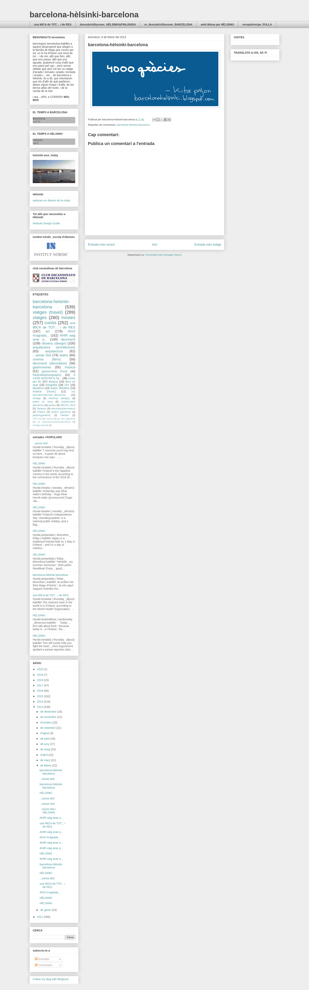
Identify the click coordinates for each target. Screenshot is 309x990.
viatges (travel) (48, 312)
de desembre (48, 711)
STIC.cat (37, 418)
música (70, 367)
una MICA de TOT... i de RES (51, 595)
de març (45, 760)
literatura (38, 388)
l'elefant (64, 415)
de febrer (46, 765)
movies (68, 317)
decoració (68, 339)
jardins (52, 405)
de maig (45, 749)
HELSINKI (39, 483)
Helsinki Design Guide (46, 223)
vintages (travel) (40, 425)
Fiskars (41, 412)
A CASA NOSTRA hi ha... (54, 376)
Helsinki (37, 140)
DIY (66, 384)
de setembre (48, 727)
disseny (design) (54, 343)
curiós (50, 322)
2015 (40, 696)
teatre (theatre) (60, 388)
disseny (53, 381)
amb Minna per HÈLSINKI (217, 24)
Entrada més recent (101, 244)
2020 (40, 669)
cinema (49, 418)
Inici (154, 244)
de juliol (45, 738)
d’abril (44, 754)
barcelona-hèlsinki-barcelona (84, 14)
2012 (40, 916)
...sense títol (42, 355)
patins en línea (43, 401)
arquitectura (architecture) (54, 347)
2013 (40, 706)
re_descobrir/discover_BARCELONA (168, 24)
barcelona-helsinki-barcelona (133, 124)
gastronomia (42, 367)
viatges (40, 317)
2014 (40, 701)
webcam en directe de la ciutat (51, 200)
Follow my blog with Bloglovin (51, 979)
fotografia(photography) (47, 374)
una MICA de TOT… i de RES (53, 24)
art (48, 331)
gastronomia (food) (54, 371)
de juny (45, 744)
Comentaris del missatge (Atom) (163, 254)
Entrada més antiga (208, 244)
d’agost (45, 733)
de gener (46, 909)
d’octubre (46, 722)
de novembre (48, 717)
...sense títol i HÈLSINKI (48, 811)
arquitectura (54, 351)
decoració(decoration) (63, 408)
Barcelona (39, 118)
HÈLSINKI (39, 463)
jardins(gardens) (42, 415)
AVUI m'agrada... (50, 837)
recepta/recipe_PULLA (257, 24)
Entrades (42, 959)
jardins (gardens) (61, 412)
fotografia (51, 384)
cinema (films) (47, 359)
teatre (64, 355)
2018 (40, 680)
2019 (40, 674)
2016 (40, 690)
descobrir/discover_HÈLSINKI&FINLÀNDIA (108, 24)
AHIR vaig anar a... (51, 817)
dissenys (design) (59, 398)
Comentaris (43, 965)
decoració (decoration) (50, 363)
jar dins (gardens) (66, 418)
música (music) (44, 391)
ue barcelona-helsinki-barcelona (54, 422)
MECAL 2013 (67, 405)
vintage (37, 398)
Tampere (41, 408)
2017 (40, 685)
